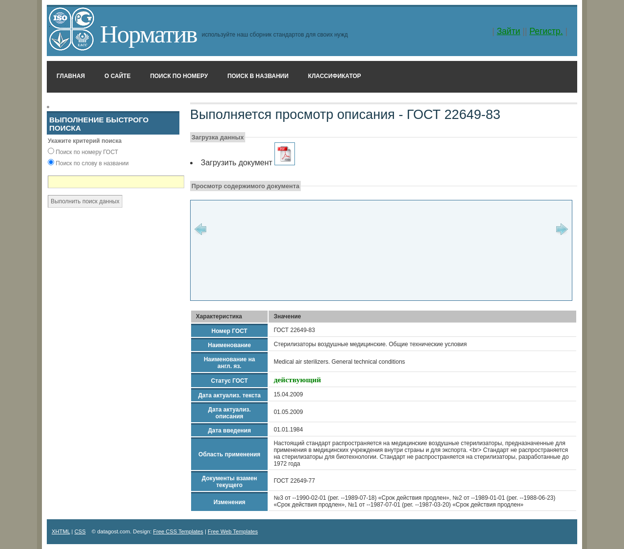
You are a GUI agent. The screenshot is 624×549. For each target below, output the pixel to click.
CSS (80, 531)
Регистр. (546, 31)
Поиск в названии (257, 76)
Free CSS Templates (178, 531)
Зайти (508, 31)
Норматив (148, 34)
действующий (297, 379)
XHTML (61, 531)
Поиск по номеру (179, 76)
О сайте (117, 76)
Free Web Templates (233, 531)
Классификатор (334, 76)
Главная (71, 76)
